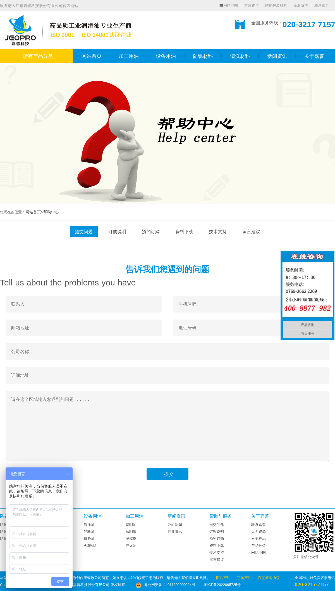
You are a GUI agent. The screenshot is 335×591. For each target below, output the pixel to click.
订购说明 (117, 231)
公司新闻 (175, 525)
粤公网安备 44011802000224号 (166, 585)
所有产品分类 (38, 56)
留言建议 (251, 5)
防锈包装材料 (276, 5)
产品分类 (258, 545)
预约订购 (151, 231)
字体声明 (245, 578)
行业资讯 (175, 531)
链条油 (89, 538)
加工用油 (134, 516)
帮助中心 (51, 212)
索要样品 (258, 538)
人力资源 (258, 531)
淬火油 (131, 545)
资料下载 (184, 231)
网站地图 (230, 5)
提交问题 (84, 231)
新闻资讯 (176, 516)
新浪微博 (300, 5)
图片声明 (224, 578)
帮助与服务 (220, 516)
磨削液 (131, 531)
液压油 (89, 525)
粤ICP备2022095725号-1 (224, 585)
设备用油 (93, 516)
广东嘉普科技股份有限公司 (85, 16)
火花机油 (91, 545)
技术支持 (218, 231)
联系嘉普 (321, 5)
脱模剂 (131, 538)
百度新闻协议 (269, 578)
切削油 (131, 525)
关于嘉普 (260, 516)
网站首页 (33, 212)
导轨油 (89, 531)
